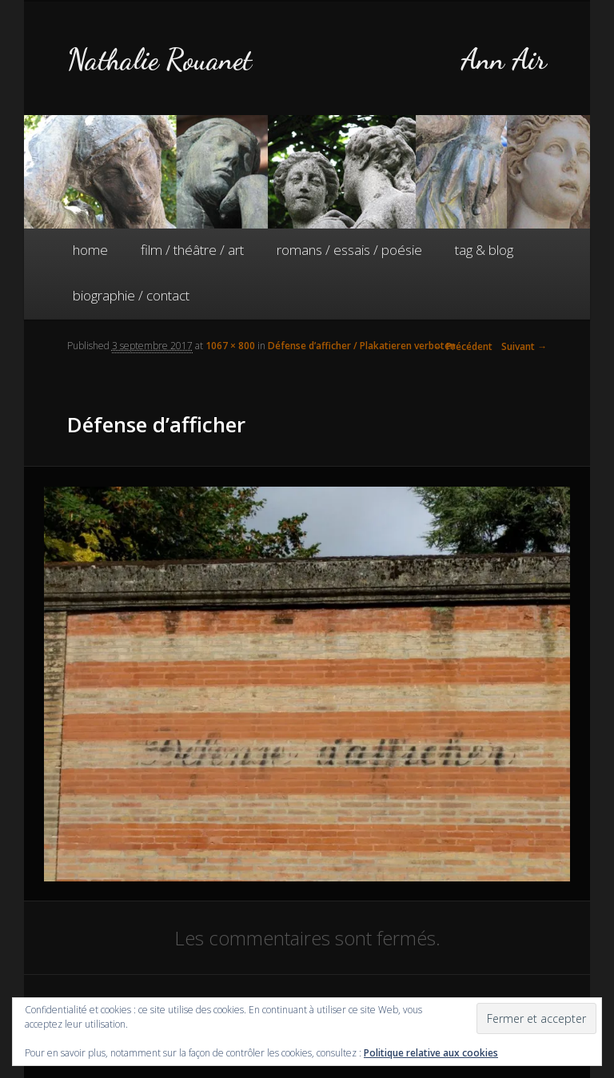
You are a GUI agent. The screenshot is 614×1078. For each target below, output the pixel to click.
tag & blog (484, 250)
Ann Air (503, 59)
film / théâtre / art (192, 250)
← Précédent (463, 346)
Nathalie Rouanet (159, 59)
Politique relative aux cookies (431, 1053)
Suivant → (524, 346)
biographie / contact (131, 295)
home (90, 250)
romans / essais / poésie (349, 250)
